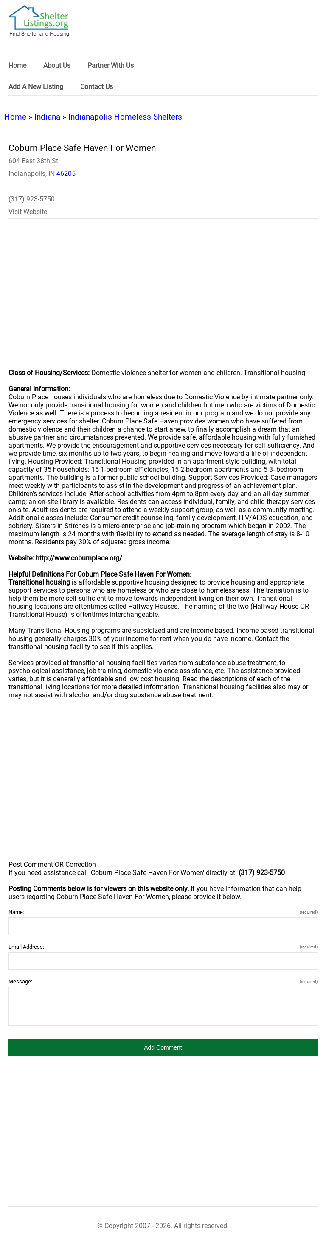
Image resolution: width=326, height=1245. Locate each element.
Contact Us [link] (96, 87)
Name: (163, 912)
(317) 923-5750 (31, 199)
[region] (163, 299)
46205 (66, 174)
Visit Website (27, 212)
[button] (163, 1047)
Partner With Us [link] (110, 65)
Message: (163, 981)
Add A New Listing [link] (35, 87)
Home (15, 117)
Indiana (47, 117)
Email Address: (163, 947)
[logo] (39, 21)
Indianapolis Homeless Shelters (125, 117)
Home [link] (17, 65)
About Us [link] (56, 65)
